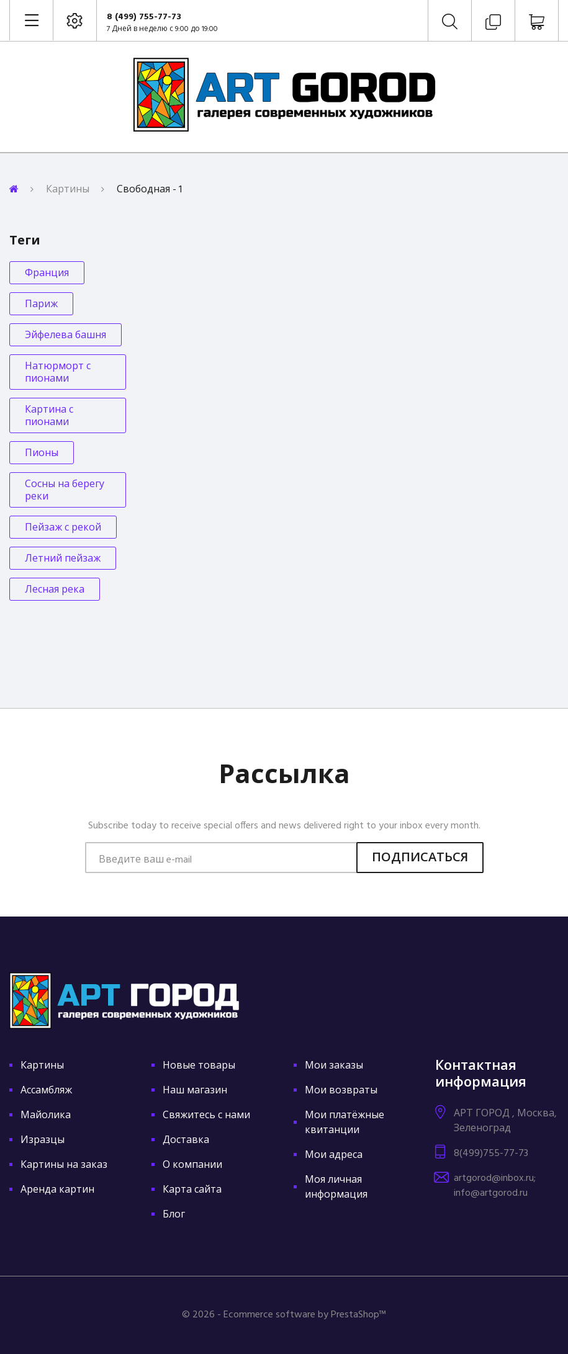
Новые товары (199, 1066)
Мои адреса (334, 1155)
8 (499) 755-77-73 (144, 17)
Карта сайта (192, 1190)
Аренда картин (57, 1190)
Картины (67, 190)
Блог (174, 1215)
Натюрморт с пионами (58, 373)
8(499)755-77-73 (491, 1153)
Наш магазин (195, 1090)
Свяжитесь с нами (206, 1115)
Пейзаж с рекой (63, 528)
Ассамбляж (46, 1090)
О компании (192, 1165)
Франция (47, 274)
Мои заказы (334, 1066)
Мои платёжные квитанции (344, 1123)
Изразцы (42, 1140)
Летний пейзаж (63, 559)
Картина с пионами (49, 416)
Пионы (41, 454)
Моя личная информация (336, 1188)
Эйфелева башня (65, 336)
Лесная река (54, 590)
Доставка (186, 1140)
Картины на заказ (63, 1165)
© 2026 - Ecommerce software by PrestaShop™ (284, 1315)
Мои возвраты (341, 1090)
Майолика (45, 1115)
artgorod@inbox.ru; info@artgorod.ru (495, 1186)
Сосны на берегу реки (64, 491)
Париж (41, 305)
